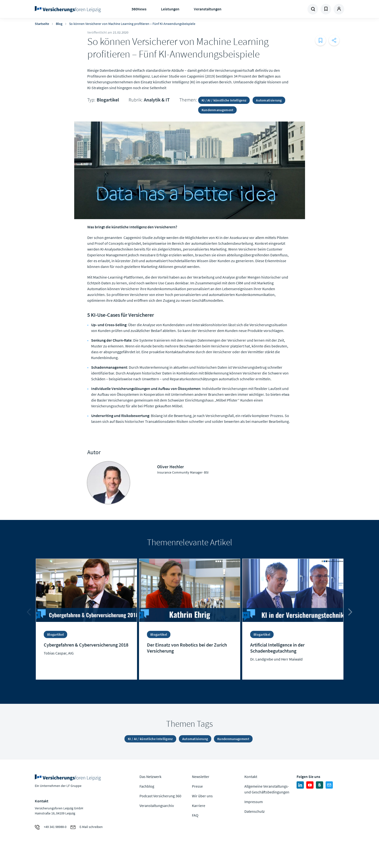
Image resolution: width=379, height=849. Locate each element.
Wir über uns (202, 795)
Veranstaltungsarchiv (156, 805)
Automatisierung (269, 100)
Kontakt (250, 776)
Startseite (42, 24)
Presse (197, 786)
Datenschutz (254, 811)
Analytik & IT (157, 100)
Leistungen (170, 9)
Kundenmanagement (217, 110)
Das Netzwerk (150, 776)
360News (138, 9)
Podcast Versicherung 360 (160, 795)
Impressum (253, 801)
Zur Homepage (69, 9)
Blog (59, 24)
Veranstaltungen (207, 9)
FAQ (195, 815)
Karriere (198, 805)
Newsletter (200, 776)
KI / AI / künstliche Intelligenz (224, 100)
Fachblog (146, 786)
